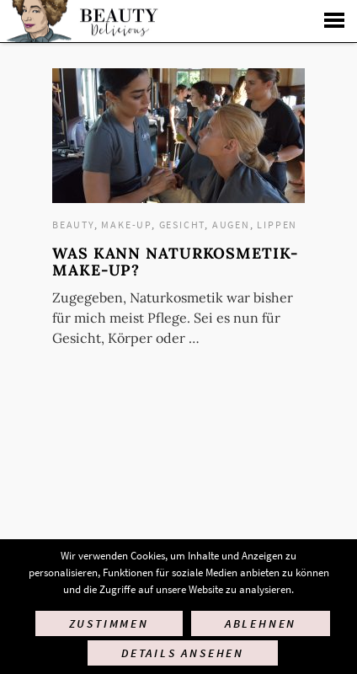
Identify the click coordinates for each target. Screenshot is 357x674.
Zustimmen (109, 623)
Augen (231, 224)
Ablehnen (260, 623)
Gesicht (182, 224)
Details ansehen (182, 653)
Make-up (126, 224)
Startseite (80, 21)
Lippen (277, 224)
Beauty (73, 224)
